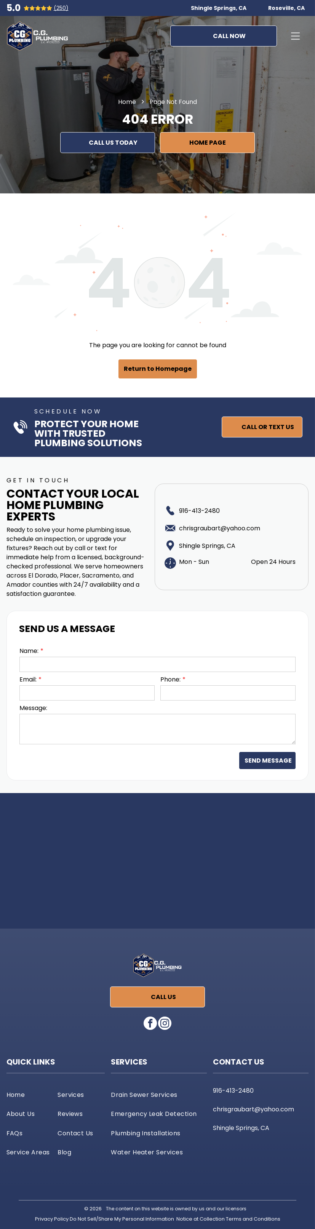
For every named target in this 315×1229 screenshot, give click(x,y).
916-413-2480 (199, 510)
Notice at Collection (200, 1219)
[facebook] (150, 1024)
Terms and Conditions (253, 1219)
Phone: (170, 679)
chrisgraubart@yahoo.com (219, 528)
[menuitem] (30, 1094)
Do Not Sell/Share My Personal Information (122, 1219)
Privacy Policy (52, 1219)
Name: (28, 650)
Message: (33, 708)
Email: (28, 679)
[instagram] (164, 1024)
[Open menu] (295, 36)
